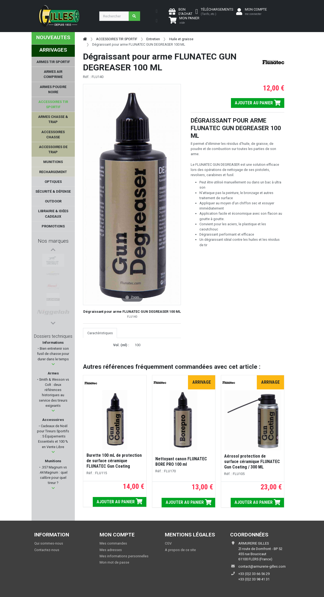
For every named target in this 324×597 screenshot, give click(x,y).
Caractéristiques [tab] (100, 333)
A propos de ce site (180, 550)
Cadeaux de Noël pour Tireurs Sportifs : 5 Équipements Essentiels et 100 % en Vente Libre (53, 436)
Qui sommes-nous (48, 543)
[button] (53, 364)
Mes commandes (113, 543)
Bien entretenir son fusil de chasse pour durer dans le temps (53, 353)
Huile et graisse (181, 39)
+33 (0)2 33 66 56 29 (254, 574)
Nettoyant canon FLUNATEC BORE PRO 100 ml (181, 461)
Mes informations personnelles (124, 556)
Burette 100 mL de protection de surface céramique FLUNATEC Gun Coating (114, 461)
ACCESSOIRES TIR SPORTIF (116, 39)
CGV (168, 543)
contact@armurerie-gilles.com (262, 566)
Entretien (153, 39)
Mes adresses (111, 550)
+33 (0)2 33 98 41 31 (254, 579)
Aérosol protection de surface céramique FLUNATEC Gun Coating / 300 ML (252, 462)
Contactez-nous (46, 550)
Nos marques (53, 241)
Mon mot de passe (114, 562)
